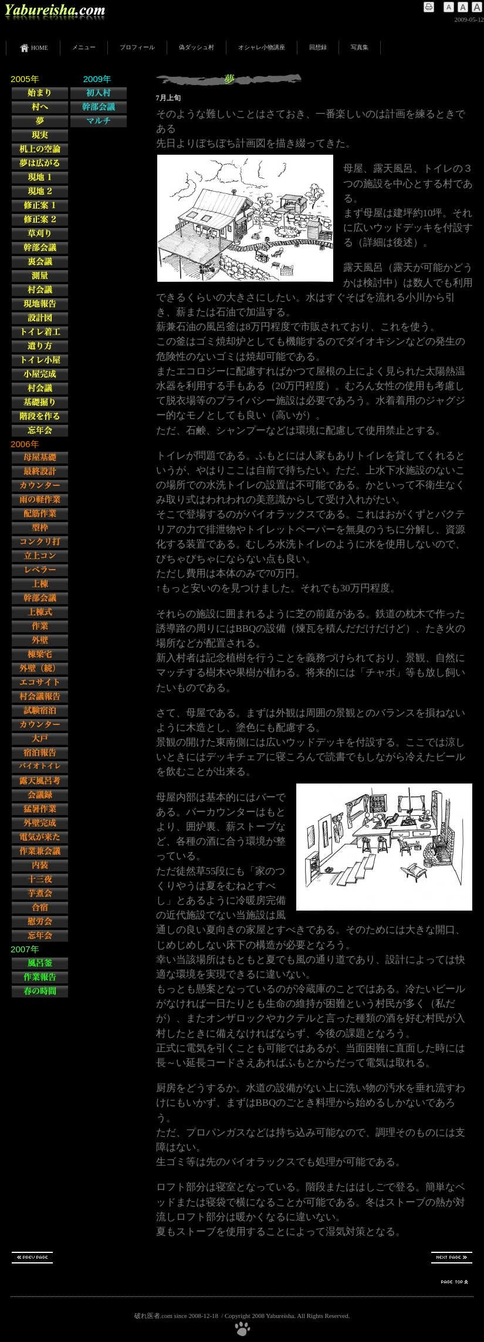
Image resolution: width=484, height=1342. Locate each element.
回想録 (318, 47)
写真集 (359, 47)
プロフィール (137, 47)
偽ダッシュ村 (196, 47)
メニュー (84, 47)
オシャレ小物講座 (261, 47)
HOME (33, 48)
